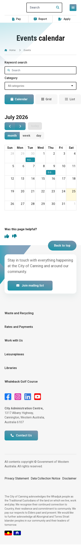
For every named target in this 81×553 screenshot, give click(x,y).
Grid (46, 99)
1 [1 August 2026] (74, 204)
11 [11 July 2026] (73, 166)
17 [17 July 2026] (63, 178)
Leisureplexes (14, 354)
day (38, 135)
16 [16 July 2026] (53, 178)
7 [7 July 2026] (34, 166)
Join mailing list (30, 285)
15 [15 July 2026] (43, 178)
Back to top (62, 245)
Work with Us (14, 340)
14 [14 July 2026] (33, 178)
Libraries (11, 368)
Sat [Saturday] (71, 148)
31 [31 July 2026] (63, 204)
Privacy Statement (17, 478)
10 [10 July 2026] (63, 166)
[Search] (44, 8)
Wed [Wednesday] (40, 148)
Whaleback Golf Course (21, 381)
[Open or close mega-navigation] (73, 7)
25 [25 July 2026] (73, 191)
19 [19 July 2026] (12, 191)
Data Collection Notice (45, 478)
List (70, 99)
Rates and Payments (19, 327)
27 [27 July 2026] (22, 204)
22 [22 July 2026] (43, 191)
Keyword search (16, 62)
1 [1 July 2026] (44, 153)
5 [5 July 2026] (13, 166)
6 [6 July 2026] (23, 166)
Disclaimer (69, 478)
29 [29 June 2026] (22, 153)
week (26, 135)
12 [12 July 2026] (12, 178)
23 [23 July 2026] (53, 191)
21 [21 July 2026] (33, 191)
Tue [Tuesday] (30, 148)
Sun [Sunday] (10, 148)
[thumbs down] (14, 236)
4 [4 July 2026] (74, 153)
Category (11, 78)
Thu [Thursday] (50, 148)
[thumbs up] (7, 236)
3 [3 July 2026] (64, 153)
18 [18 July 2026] (73, 178)
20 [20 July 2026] (22, 191)
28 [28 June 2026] (12, 153)
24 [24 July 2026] (63, 191)
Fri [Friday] (61, 148)
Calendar (19, 99)
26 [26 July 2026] (12, 204)
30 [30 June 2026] (33, 153)
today (35, 126)
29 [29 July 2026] (43, 204)
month (12, 135)
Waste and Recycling (19, 313)
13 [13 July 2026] (22, 178)
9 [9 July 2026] (54, 166)
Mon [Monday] (20, 148)
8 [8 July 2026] (44, 166)
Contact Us (21, 435)
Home (12, 50)
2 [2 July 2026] (54, 153)
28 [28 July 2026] (33, 204)
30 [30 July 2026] (53, 204)
